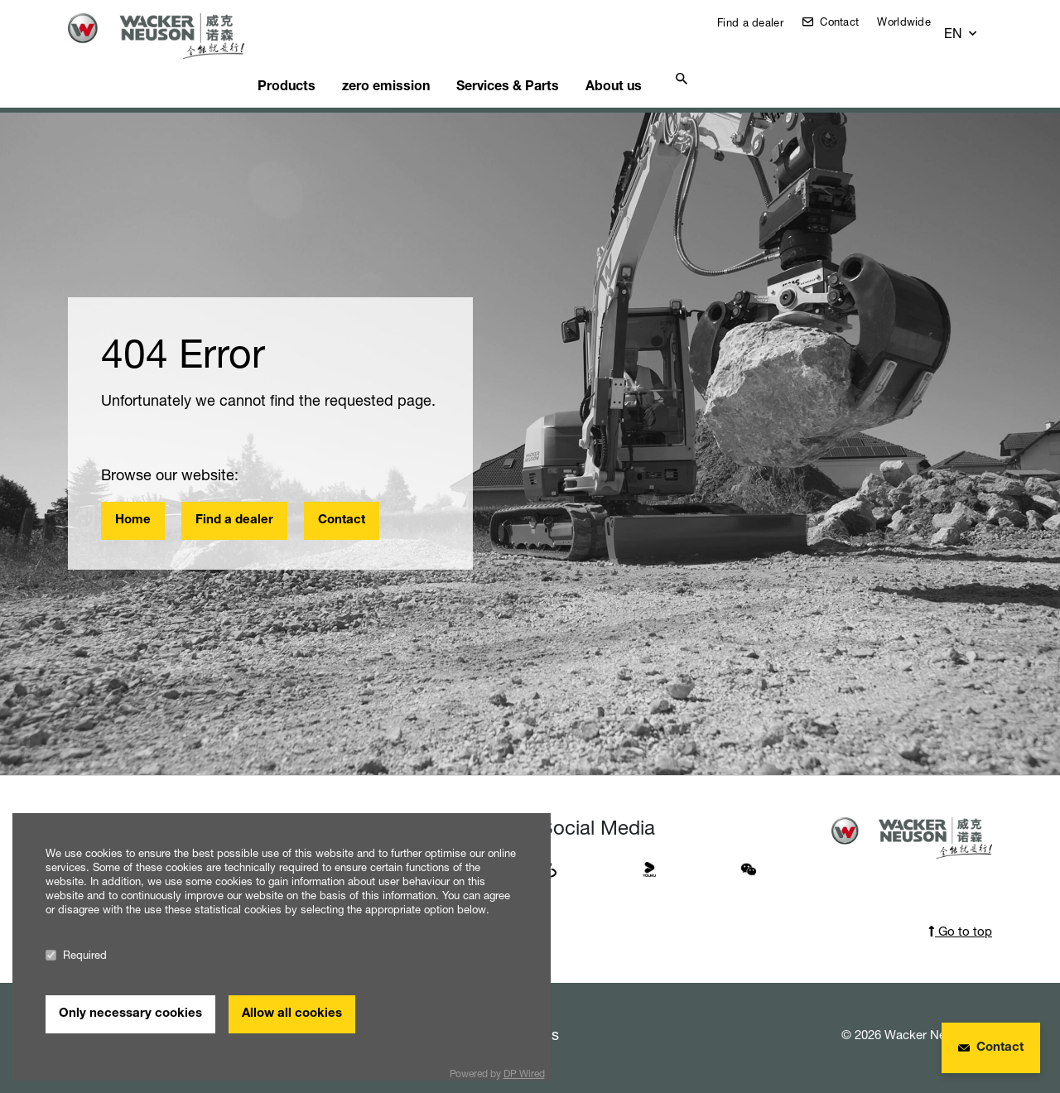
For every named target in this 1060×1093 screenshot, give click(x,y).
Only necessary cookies (130, 1014)
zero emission (424, 62)
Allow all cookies (292, 1014)
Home (133, 500)
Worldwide (916, 21)
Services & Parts (553, 62)
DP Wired (524, 1073)
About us (668, 62)
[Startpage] (169, 36)
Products (316, 62)
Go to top (960, 910)
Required (76, 955)
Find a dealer (761, 22)
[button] (976, 26)
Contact (850, 21)
